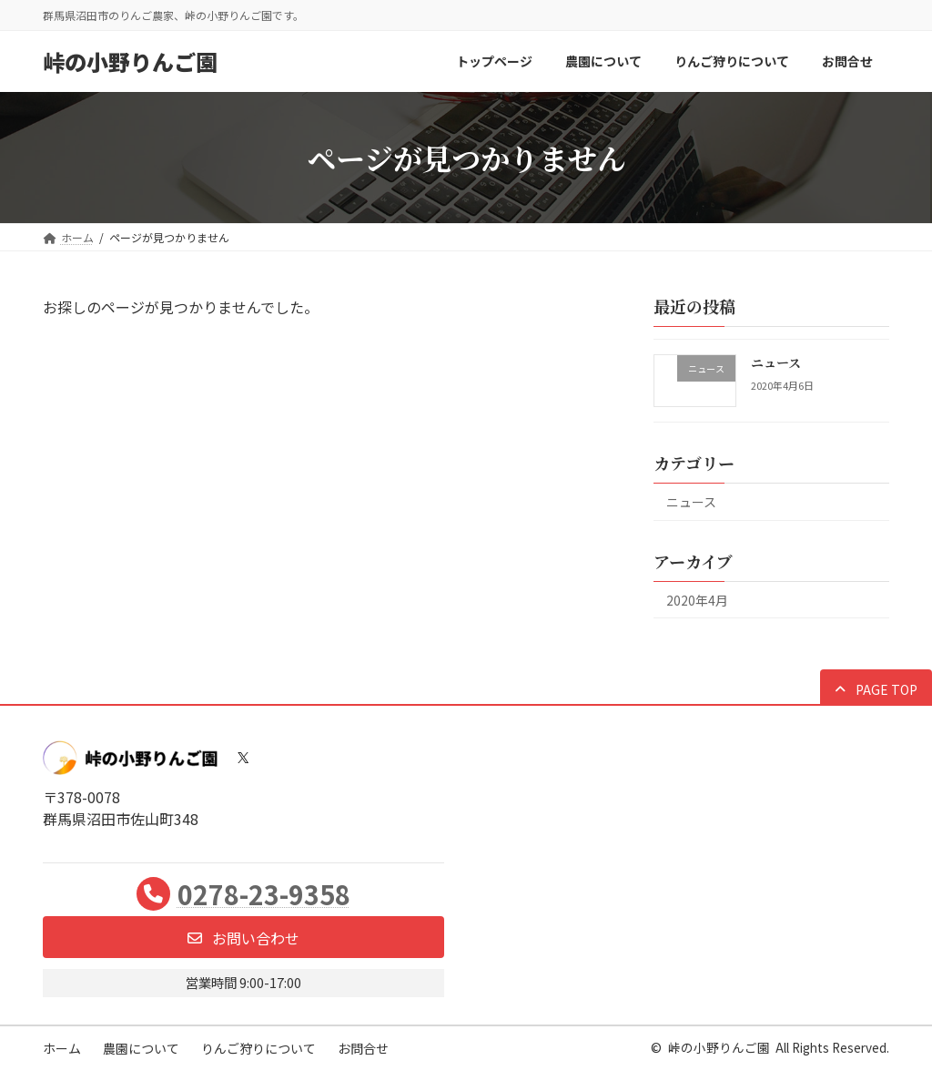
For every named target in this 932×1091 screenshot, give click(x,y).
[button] (876, 688)
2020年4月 (697, 599)
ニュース (776, 362)
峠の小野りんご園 (719, 1047)
